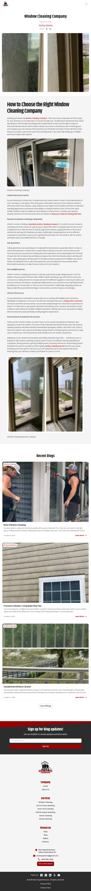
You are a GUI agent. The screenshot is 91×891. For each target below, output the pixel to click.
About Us (45, 789)
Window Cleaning (45, 802)
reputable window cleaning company (43, 224)
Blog (45, 835)
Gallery (45, 838)
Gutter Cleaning (45, 816)
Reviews (45, 842)
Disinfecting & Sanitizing (45, 812)
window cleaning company (36, 118)
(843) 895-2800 (47, 859)
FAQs (45, 832)
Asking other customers (73, 301)
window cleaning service (55, 346)
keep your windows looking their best (66, 214)
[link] (81, 535)
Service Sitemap (45, 819)
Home (45, 786)
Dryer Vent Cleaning (46, 809)
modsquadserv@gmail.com (47, 856)
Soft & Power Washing (45, 805)
